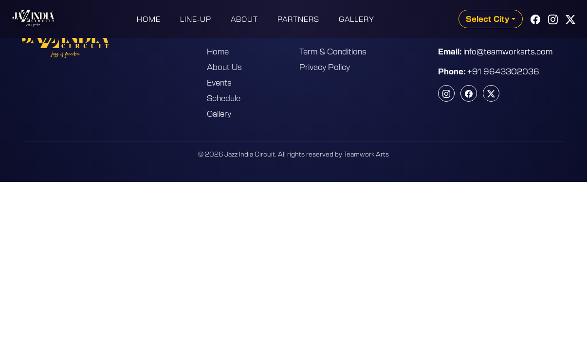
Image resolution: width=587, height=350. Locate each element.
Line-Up (195, 19)
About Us (224, 66)
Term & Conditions (333, 51)
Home (149, 19)
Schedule (223, 97)
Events (219, 82)
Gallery (356, 19)
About (244, 19)
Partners (298, 19)
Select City (488, 19)
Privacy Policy (324, 66)
